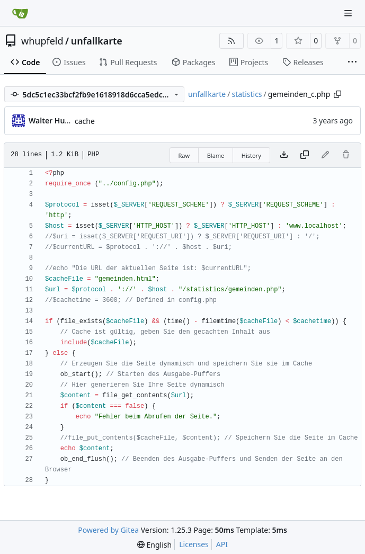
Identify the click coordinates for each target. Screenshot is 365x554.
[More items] (352, 62)
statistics (247, 94)
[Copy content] (304, 155)
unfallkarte (96, 40)
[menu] (154, 545)
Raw (184, 155)
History (251, 155)
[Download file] (283, 155)
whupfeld (42, 40)
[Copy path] (337, 94)
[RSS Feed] (231, 41)
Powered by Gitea (108, 530)
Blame (216, 155)
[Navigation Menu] (349, 13)
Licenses (194, 544)
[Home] (20, 13)
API (222, 544)
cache (85, 121)
